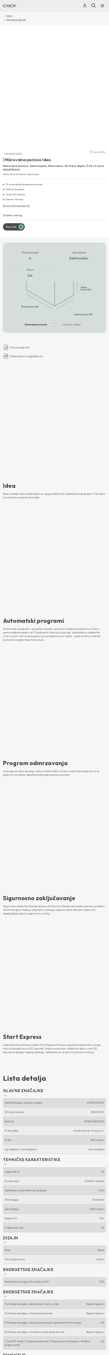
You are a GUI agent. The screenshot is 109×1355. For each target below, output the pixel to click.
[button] (23, 597)
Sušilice (7, 1158)
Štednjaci (8, 1226)
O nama (11, 1230)
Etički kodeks (10, 1242)
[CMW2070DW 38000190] (54, 88)
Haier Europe (11, 1236)
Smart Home (14, 1128)
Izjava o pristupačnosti (70, 1301)
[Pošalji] (93, 5)
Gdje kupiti (9, 1247)
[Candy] (9, 5)
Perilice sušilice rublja (15, 1152)
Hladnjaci (8, 1179)
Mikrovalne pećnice (16, 19)
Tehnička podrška (18, 1257)
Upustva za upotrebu (15, 1263)
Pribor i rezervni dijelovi (17, 1269)
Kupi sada (11, 226)
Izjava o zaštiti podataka (16, 1301)
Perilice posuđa (12, 1163)
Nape (6, 1215)
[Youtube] (6, 1119)
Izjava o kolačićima (43, 1301)
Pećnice (7, 1204)
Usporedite (97, 152)
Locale (8, 1308)
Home (9, 15)
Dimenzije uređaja (71, 324)
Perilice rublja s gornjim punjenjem (23, 1147)
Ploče (6, 1221)
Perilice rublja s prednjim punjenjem (24, 1141)
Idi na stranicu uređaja (17, 1077)
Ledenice (8, 1185)
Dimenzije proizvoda (36, 324)
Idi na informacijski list (16, 205)
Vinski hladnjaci (12, 1190)
